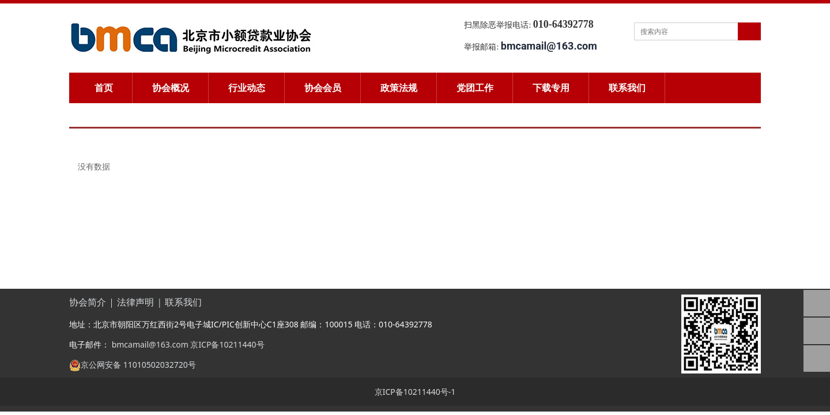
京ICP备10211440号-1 (415, 391)
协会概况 (170, 87)
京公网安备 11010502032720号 (138, 364)
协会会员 (322, 87)
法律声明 (135, 302)
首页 (104, 87)
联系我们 (627, 87)
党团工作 (474, 87)
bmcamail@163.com (149, 343)
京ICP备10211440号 (227, 343)
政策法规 (398, 87)
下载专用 (551, 87)
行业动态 (246, 87)
